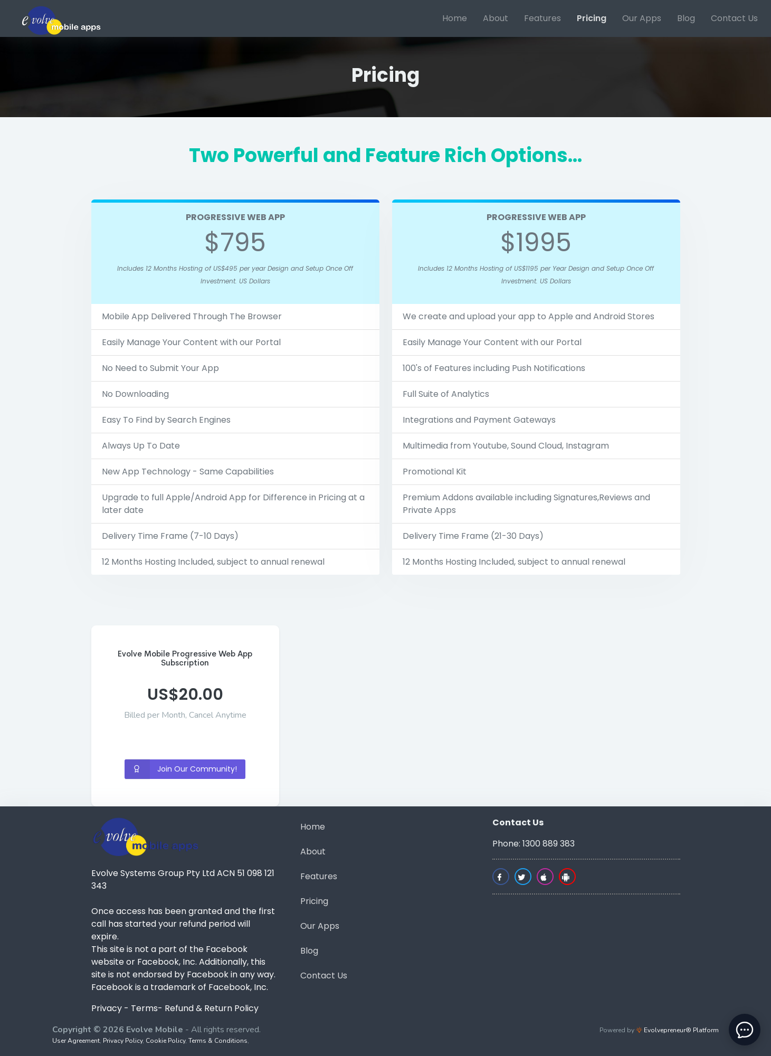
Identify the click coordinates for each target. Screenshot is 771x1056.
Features (542, 18)
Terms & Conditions (218, 1040)
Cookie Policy (165, 1040)
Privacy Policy (122, 1040)
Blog (686, 18)
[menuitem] (454, 18)
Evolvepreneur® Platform (677, 1030)
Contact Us (734, 18)
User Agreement (76, 1040)
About (495, 18)
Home (454, 18)
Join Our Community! (181, 769)
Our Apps (641, 18)
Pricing (591, 18)
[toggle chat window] (744, 1029)
